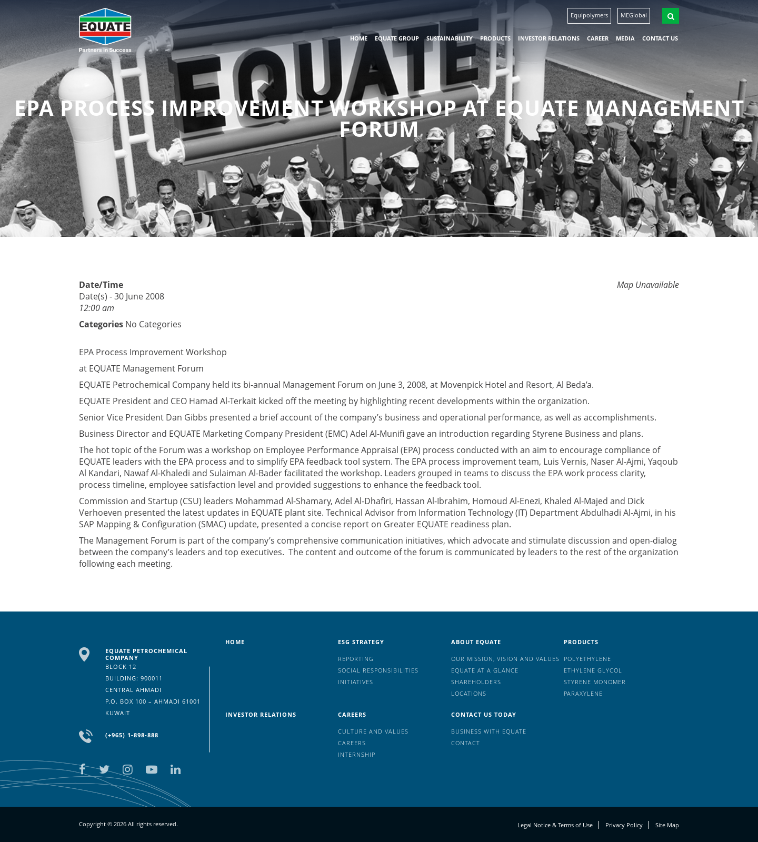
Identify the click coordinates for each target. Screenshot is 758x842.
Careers (352, 714)
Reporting (356, 659)
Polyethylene (587, 659)
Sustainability (449, 38)
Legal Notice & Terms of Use (555, 825)
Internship (356, 754)
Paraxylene (583, 693)
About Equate (476, 642)
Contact (465, 743)
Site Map (667, 825)
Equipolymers (589, 15)
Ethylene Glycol (593, 670)
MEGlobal (634, 15)
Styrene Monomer (595, 682)
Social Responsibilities (378, 670)
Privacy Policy (624, 825)
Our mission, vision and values (505, 659)
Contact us (660, 38)
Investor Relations (549, 38)
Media (625, 38)
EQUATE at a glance (484, 670)
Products (495, 38)
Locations (468, 693)
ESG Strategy (361, 642)
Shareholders (476, 682)
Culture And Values (373, 731)
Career (598, 38)
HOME (358, 38)
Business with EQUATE (488, 731)
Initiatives (355, 682)
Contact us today (483, 714)
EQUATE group (397, 38)
